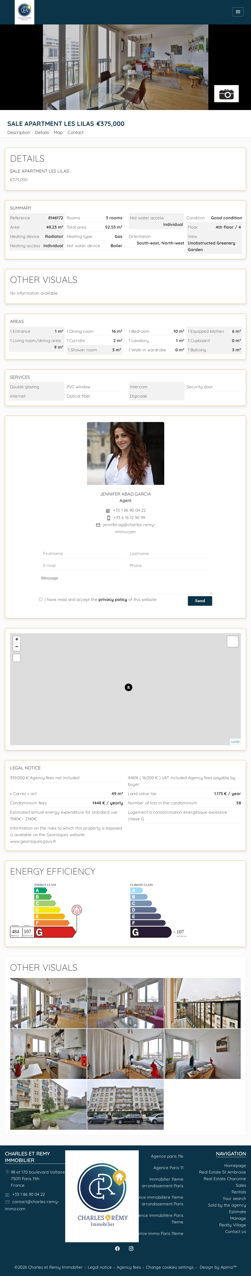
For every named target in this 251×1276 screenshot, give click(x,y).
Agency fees (129, 1267)
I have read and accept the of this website (101, 599)
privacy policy (113, 599)
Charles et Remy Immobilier (27, 1156)
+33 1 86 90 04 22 (129, 510)
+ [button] (16, 640)
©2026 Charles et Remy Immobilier (48, 1267)
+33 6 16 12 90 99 (129, 517)
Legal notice (100, 1267)
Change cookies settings (170, 1267)
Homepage (24, 12)
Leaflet (235, 741)
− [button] (16, 647)
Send (200, 601)
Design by (218, 1267)
